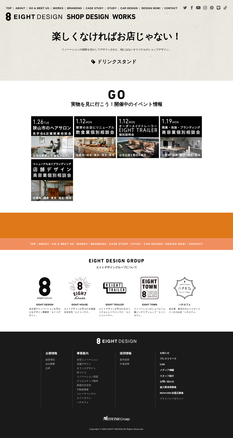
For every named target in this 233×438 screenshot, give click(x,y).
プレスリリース (168, 358)
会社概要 (50, 364)
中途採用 (124, 364)
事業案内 (82, 353)
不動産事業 (83, 389)
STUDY (112, 8)
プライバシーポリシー (171, 398)
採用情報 (125, 353)
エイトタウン (84, 398)
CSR (162, 364)
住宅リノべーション (87, 359)
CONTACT (171, 8)
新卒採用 (124, 359)
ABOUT (20, 8)
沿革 (48, 368)
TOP (9, 8)
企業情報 (51, 353)
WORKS (58, 8)
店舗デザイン (84, 364)
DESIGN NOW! (151, 8)
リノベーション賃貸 (87, 376)
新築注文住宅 (84, 385)
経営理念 (50, 359)
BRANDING (74, 8)
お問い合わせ (167, 381)
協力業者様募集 (168, 387)
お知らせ (164, 353)
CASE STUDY (95, 8)
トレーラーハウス (86, 393)
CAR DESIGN (129, 8)
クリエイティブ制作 (87, 381)
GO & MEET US (39, 8)
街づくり (81, 372)
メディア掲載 (167, 370)
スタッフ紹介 (167, 376)
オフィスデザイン (86, 368)
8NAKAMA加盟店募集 (171, 393)
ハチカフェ (83, 402)
